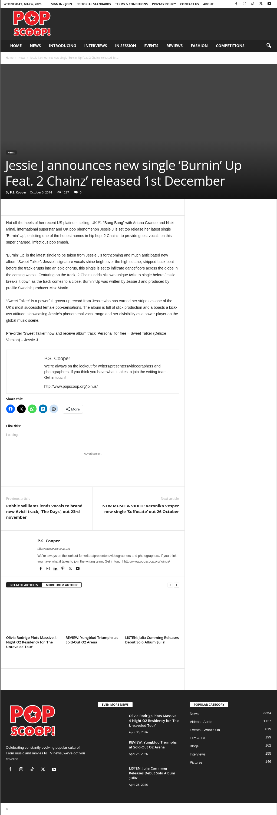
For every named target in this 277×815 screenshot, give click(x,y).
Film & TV (197, 738)
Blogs (194, 746)
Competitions (230, 45)
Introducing (62, 45)
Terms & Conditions (131, 4)
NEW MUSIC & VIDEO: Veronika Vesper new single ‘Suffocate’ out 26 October (140, 508)
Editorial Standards (94, 4)
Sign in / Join (61, 4)
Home (16, 45)
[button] (269, 46)
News (35, 45)
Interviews (95, 45)
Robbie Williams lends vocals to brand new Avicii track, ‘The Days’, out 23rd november (44, 511)
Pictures (196, 762)
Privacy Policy (164, 4)
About (208, 4)
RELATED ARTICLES (24, 585)
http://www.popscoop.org (54, 548)
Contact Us (189, 4)
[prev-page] (170, 585)
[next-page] (176, 585)
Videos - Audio (201, 722)
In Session (125, 45)
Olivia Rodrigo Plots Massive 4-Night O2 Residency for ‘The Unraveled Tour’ (32, 642)
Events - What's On (205, 730)
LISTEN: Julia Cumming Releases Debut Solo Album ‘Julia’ (152, 640)
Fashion (199, 45)
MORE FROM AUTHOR (62, 585)
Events (151, 45)
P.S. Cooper (18, 192)
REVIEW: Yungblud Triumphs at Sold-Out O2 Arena (92, 640)
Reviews (174, 45)
